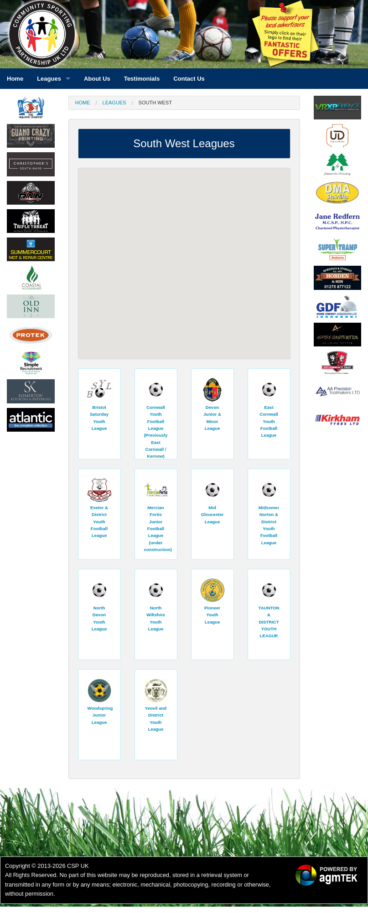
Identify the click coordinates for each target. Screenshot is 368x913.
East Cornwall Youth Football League (268, 421)
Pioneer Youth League (212, 614)
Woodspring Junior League (100, 715)
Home (82, 102)
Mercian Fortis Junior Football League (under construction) (158, 528)
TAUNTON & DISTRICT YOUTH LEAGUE (268, 621)
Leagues (114, 102)
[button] (116, 300)
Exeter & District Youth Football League (99, 521)
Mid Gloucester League (212, 514)
